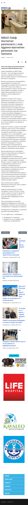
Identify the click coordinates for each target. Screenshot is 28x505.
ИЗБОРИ (7, 493)
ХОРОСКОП (8, 490)
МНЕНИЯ (7, 486)
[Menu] (24, 8)
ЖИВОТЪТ (8, 483)
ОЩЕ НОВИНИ (14, 355)
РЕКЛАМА (3, 502)
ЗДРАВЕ (3, 57)
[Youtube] (4, 2)
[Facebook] (1, 2)
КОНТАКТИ (10, 502)
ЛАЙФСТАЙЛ (8, 479)
